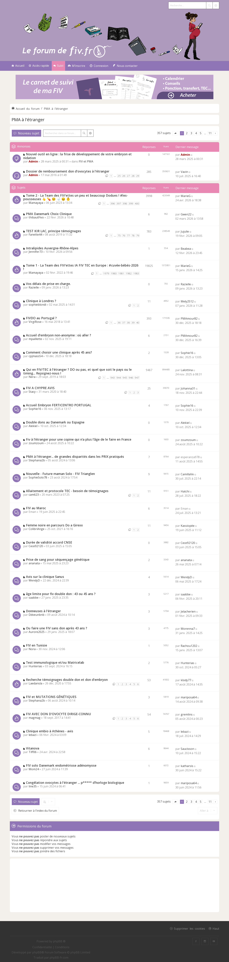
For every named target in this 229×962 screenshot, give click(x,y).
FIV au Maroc (36, 508)
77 (128, 235)
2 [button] (186, 133)
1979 (106, 273)
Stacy (32, 392)
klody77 (186, 680)
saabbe (33, 598)
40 (137, 322)
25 (119, 175)
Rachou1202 (189, 646)
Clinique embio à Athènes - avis (49, 731)
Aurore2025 (37, 632)
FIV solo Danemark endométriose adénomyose (61, 765)
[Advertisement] (114, 885)
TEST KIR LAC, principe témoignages (53, 231)
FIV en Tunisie (36, 645)
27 (128, 175)
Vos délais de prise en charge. (48, 284)
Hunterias (35, 666)
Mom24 (34, 769)
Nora (32, 649)
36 (119, 322)
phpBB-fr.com (59, 957)
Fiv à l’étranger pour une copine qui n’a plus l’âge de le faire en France (78, 439)
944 (118, 377)
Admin (33, 161)
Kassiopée (187, 526)
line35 (33, 786)
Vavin (184, 172)
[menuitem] (76, 66)
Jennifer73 (36, 252)
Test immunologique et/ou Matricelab (55, 662)
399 (131, 203)
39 (132, 322)
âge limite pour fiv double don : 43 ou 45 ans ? (61, 594)
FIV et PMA (86, 161)
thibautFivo (36, 217)
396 (112, 203)
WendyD (34, 580)
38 (128, 322)
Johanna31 (188, 388)
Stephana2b (37, 460)
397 (118, 203)
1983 (136, 273)
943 (112, 377)
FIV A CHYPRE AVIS (40, 388)
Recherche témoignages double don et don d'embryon (67, 679)
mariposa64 (189, 697)
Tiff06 (32, 752)
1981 (121, 273)
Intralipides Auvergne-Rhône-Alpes (52, 248)
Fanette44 (35, 234)
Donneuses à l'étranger (43, 611)
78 (132, 235)
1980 (113, 273)
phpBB (37, 952)
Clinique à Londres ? (41, 301)
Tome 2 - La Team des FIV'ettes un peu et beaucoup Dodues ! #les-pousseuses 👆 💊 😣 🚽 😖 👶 (75, 197)
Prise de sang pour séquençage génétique (57, 559)
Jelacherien (188, 611)
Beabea (186, 249)
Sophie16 (187, 353)
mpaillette (35, 339)
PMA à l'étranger (28, 119)
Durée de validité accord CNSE (49, 542)
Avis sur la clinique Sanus (45, 576)
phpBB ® (59, 941)
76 (123, 235)
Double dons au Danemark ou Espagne (55, 422)
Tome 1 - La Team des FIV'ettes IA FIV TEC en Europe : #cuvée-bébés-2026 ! (80, 267)
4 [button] (196, 133)
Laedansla (35, 683)
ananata (34, 563)
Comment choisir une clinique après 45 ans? (59, 352)
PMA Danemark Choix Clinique (49, 214)
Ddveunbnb (36, 615)
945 (125, 377)
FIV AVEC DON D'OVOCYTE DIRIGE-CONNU (58, 714)
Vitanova (32, 748)
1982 (128, 273)
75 (119, 235)
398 (125, 203)
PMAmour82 (189, 318)
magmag (34, 718)
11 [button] (210, 133)
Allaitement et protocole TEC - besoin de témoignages (67, 491)
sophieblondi (37, 305)
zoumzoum (36, 443)
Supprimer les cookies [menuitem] (189, 928)
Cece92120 (36, 546)
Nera (32, 377)
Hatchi (185, 491)
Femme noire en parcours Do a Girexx (54, 525)
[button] (175, 133)
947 (137, 377)
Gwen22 (186, 214)
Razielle (34, 287)
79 (137, 235)
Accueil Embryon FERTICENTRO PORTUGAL (58, 405)
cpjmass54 (36, 356)
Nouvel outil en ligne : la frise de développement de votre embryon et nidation (77, 156)
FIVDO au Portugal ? (41, 318)
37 (123, 322)
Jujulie (185, 231)
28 (132, 175)
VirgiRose (35, 322)
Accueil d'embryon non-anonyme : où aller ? (58, 335)
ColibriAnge (36, 529)
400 (137, 203)
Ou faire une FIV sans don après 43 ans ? (56, 628)
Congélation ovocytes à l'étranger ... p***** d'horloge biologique (75, 782)
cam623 (34, 495)
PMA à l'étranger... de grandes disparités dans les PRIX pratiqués (75, 456)
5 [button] (200, 133)
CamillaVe (187, 474)
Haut (216, 928)
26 (123, 175)
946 (131, 377)
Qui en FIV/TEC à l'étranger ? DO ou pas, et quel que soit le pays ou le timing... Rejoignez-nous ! (77, 371)
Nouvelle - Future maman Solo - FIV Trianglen (60, 474)
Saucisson (187, 749)
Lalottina (187, 370)
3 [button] (191, 133)
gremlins (187, 714)
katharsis (187, 766)
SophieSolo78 (38, 477)
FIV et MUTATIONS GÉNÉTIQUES (51, 697)
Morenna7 (188, 629)
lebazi (32, 735)
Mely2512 (187, 301)
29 (137, 175)
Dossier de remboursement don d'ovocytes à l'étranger (67, 171)
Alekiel (33, 426)
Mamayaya (36, 203)
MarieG (186, 196)
